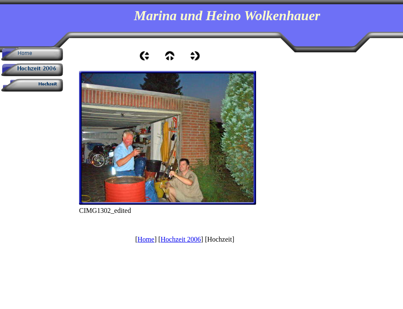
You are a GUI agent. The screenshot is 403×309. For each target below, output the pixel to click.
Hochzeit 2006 (181, 239)
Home (145, 239)
